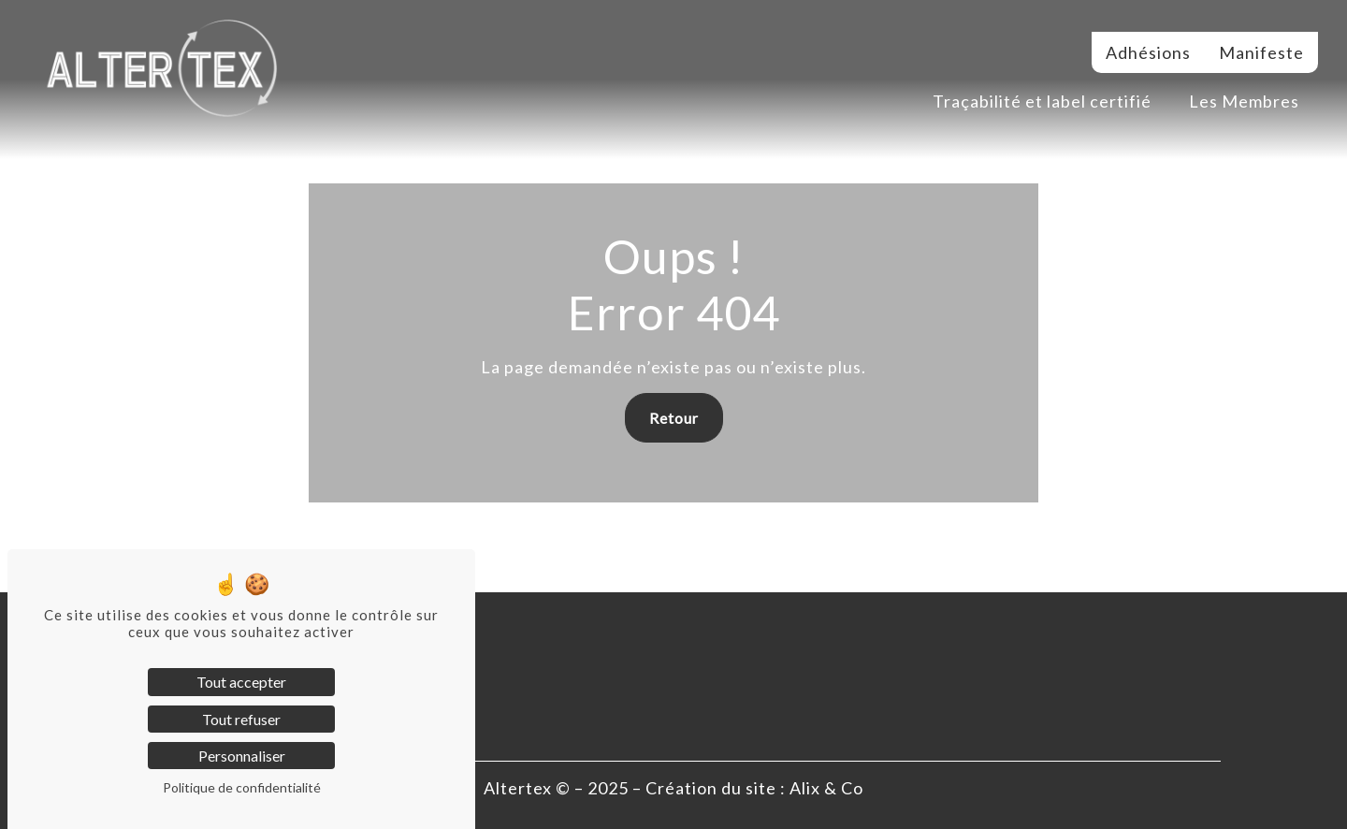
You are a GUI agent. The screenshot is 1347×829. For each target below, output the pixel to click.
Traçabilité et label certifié (1042, 101)
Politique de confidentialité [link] (242, 787)
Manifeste (1261, 52)
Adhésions (1148, 52)
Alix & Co (826, 788)
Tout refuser (241, 719)
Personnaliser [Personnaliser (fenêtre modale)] (241, 755)
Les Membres (1244, 101)
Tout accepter (241, 682)
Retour (674, 418)
